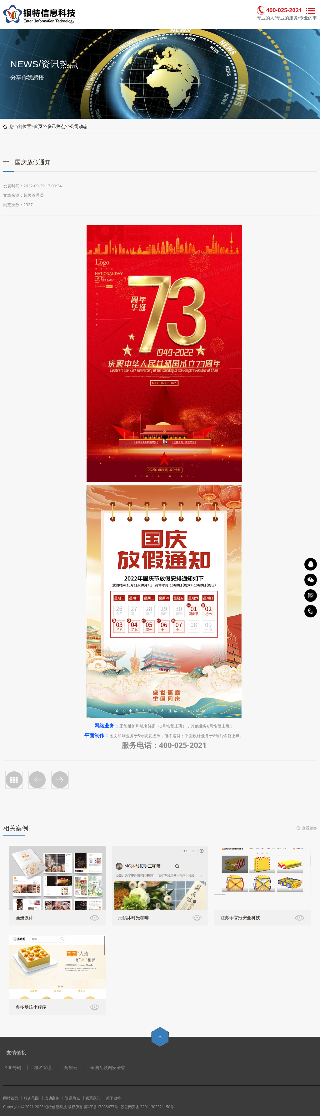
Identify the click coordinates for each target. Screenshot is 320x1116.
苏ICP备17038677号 (101, 1106)
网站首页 (10, 1098)
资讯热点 (56, 126)
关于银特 (113, 1098)
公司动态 (79, 126)
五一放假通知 (37, 780)
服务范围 (31, 1098)
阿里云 (71, 1067)
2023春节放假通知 (60, 780)
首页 (38, 126)
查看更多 (309, 828)
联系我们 (92, 1098)
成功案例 (51, 1098)
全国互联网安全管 (107, 1067)
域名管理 (43, 1067)
